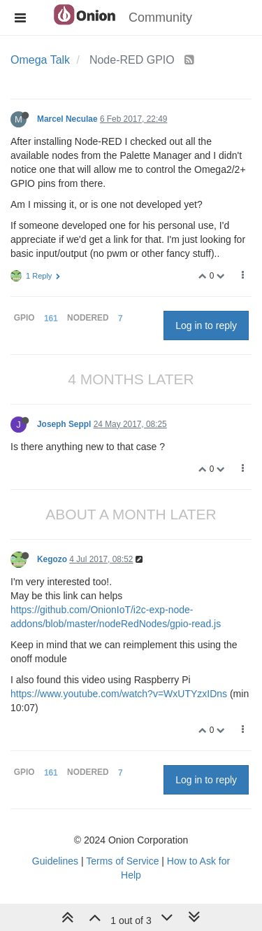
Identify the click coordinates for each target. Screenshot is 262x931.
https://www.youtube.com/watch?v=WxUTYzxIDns (118, 693)
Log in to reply (206, 325)
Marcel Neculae (67, 119)
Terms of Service (122, 861)
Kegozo (52, 559)
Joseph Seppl (64, 424)
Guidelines (55, 861)
